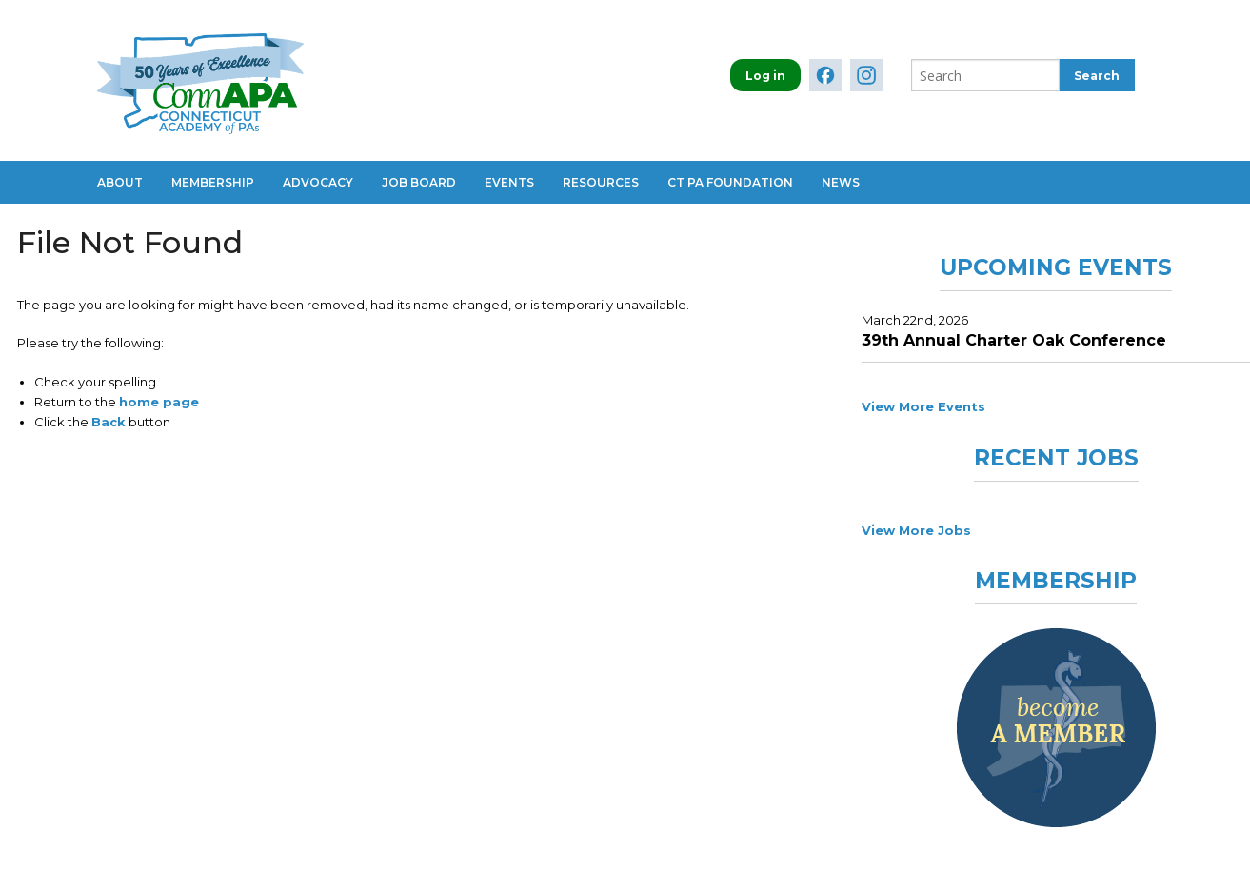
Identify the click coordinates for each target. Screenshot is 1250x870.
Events (509, 182)
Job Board (419, 182)
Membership (212, 182)
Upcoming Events (1056, 267)
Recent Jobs (1056, 458)
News (841, 182)
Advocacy (318, 182)
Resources (601, 182)
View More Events (923, 406)
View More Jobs (916, 530)
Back (108, 421)
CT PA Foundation (730, 182)
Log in (765, 76)
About (120, 182)
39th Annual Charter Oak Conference (1014, 340)
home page (159, 401)
